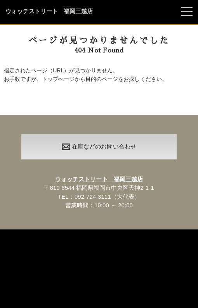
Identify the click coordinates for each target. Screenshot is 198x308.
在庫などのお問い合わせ (99, 146)
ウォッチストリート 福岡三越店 (49, 11)
